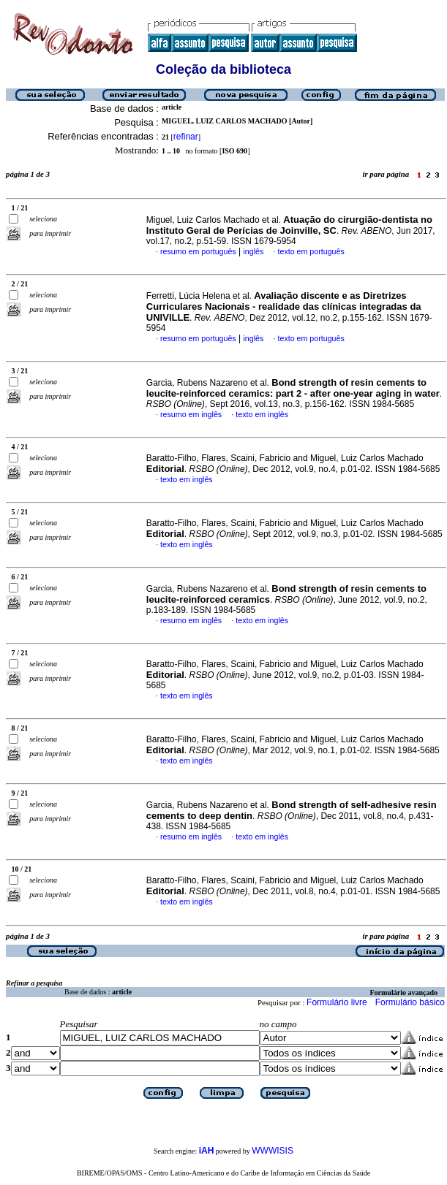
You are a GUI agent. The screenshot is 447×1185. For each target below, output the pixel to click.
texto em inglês (262, 414)
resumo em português (198, 251)
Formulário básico (410, 1002)
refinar (185, 137)
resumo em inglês (191, 414)
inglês (253, 251)
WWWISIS (272, 1151)
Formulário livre (337, 1002)
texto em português (311, 251)
